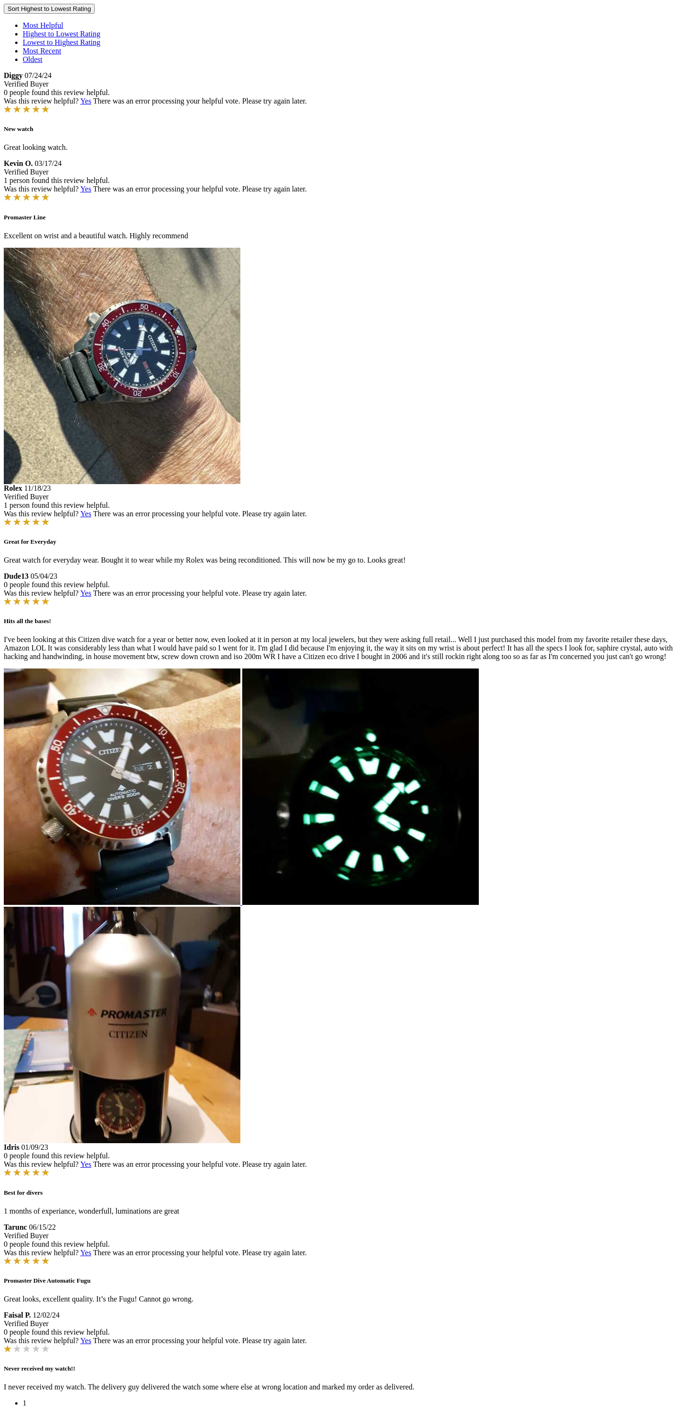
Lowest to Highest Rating (61, 42)
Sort (49, 8)
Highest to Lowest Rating (61, 34)
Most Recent (42, 51)
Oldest (33, 59)
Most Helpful (43, 25)
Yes (85, 101)
